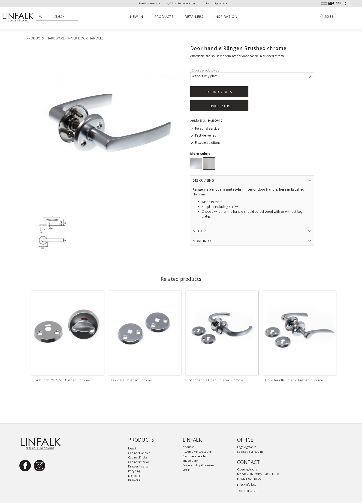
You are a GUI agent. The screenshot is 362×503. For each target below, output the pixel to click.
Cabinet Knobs (138, 457)
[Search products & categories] (60, 16)
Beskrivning (203, 180)
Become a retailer (195, 456)
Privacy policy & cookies (198, 465)
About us (188, 447)
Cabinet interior (138, 462)
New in (132, 448)
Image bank (190, 461)
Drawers (134, 480)
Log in (186, 470)
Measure (200, 231)
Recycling (134, 471)
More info (202, 241)
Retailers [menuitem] (194, 16)
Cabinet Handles (139, 453)
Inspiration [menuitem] (225, 16)
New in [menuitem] (136, 16)
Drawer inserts (138, 466)
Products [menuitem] (164, 16)
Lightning (134, 476)
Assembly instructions (197, 452)
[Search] (40, 16)
